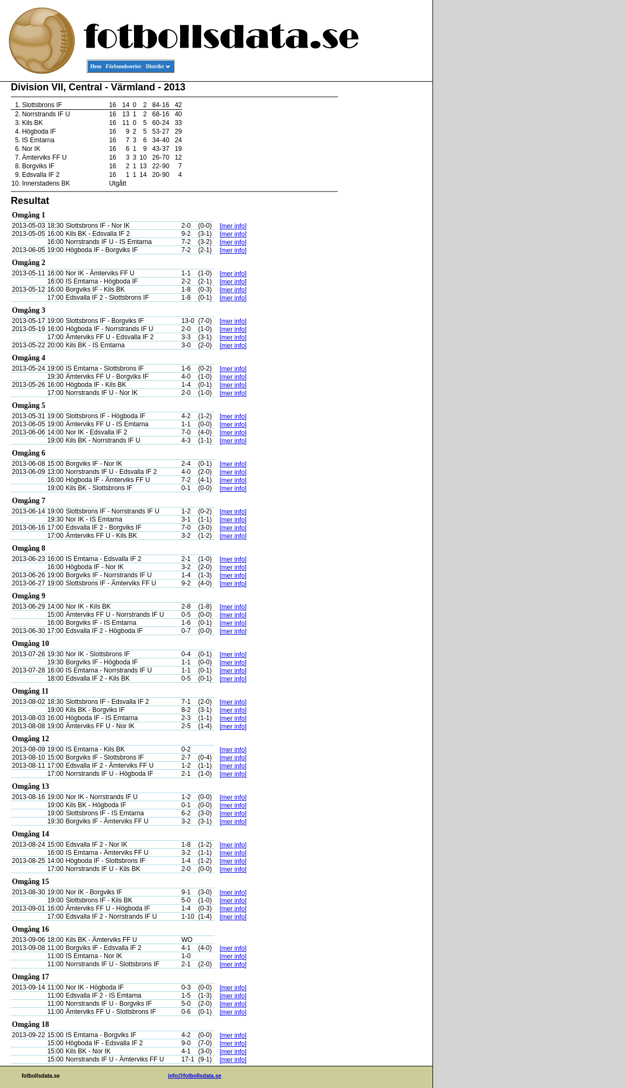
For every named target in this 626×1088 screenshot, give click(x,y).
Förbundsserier (124, 66)
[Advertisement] (384, 246)
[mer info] (233, 226)
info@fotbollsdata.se (195, 1076)
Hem (96, 66)
